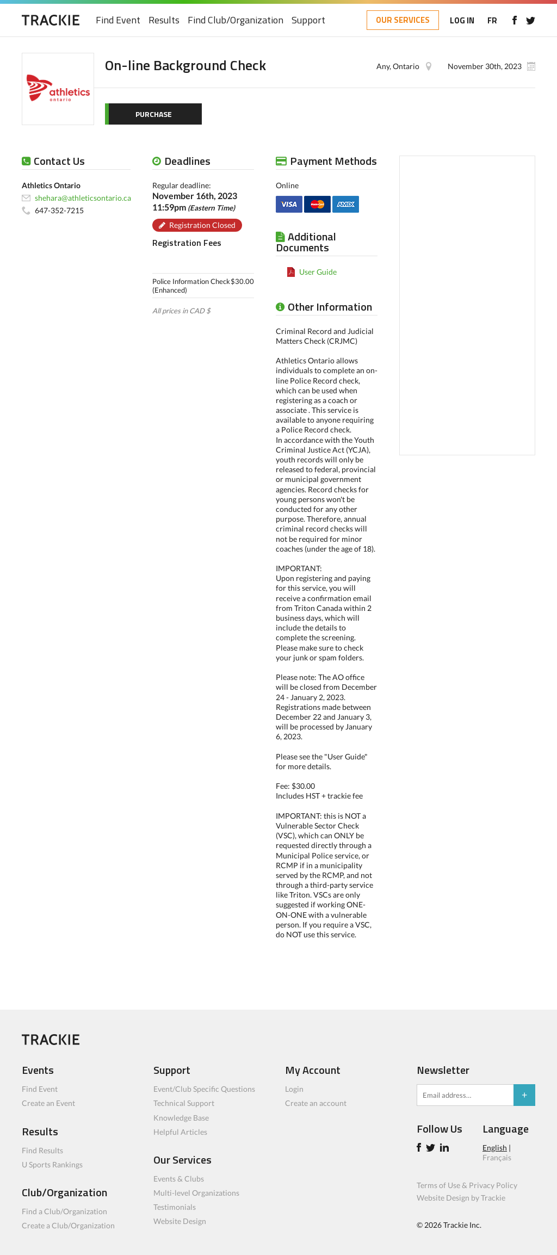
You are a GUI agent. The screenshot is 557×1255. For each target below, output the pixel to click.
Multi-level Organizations (196, 1192)
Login (294, 1088)
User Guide (318, 271)
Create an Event (48, 1103)
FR (492, 20)
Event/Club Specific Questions (204, 1088)
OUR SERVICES (403, 20)
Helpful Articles (180, 1131)
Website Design (179, 1221)
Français (496, 1157)
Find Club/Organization (235, 20)
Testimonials (174, 1206)
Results (164, 20)
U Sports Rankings (52, 1164)
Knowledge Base (181, 1117)
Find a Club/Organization (64, 1211)
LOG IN (462, 20)
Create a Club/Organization (68, 1225)
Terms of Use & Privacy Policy (467, 1185)
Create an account (315, 1103)
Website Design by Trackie (461, 1197)
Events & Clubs (178, 1178)
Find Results (42, 1150)
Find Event (118, 20)
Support (308, 20)
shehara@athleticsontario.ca (83, 197)
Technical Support (183, 1103)
